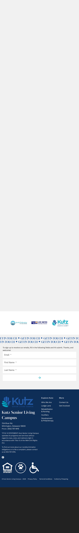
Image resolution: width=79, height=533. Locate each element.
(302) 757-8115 (13, 429)
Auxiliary (45, 416)
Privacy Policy (32, 480)
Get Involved (64, 406)
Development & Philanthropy (47, 420)
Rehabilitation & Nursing (47, 411)
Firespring (64, 480)
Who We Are (46, 403)
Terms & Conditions (45, 480)
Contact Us (63, 403)
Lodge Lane (46, 406)
